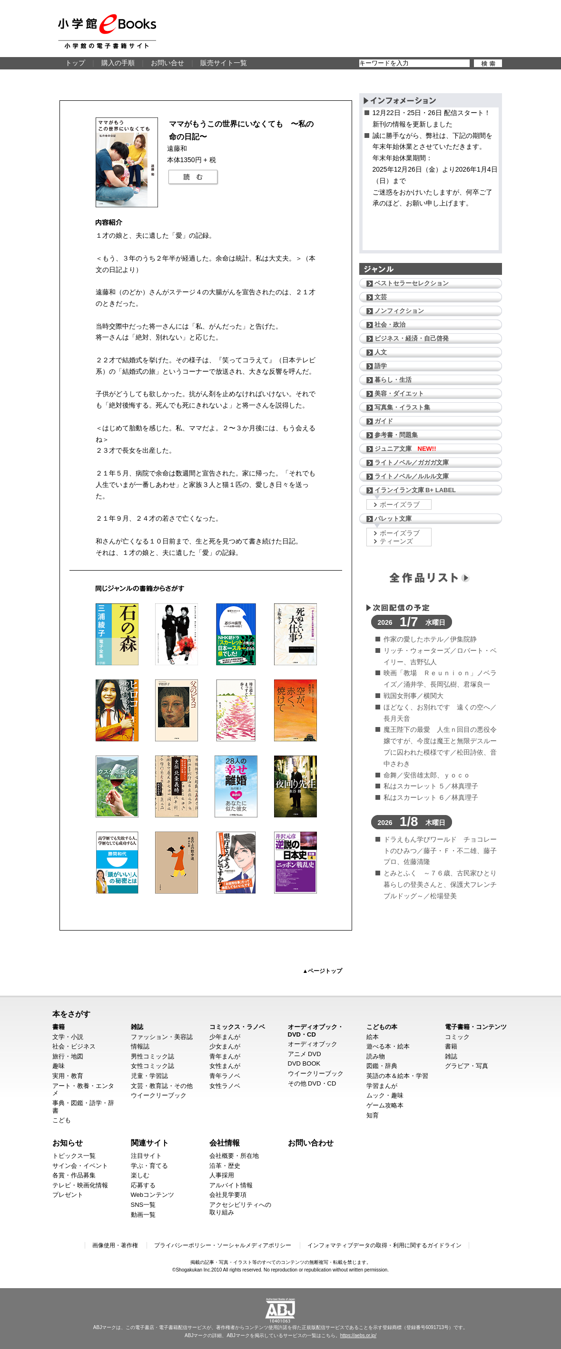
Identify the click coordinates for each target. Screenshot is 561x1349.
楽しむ (140, 1175)
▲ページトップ (323, 971)
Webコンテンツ (153, 1194)
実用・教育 (67, 1075)
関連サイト (150, 1142)
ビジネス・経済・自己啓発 (411, 338)
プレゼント (67, 1194)
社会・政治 (389, 324)
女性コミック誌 (152, 1065)
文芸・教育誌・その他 (162, 1085)
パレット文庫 (393, 518)
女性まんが (224, 1065)
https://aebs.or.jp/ (358, 1335)
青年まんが (224, 1056)
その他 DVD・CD (312, 1083)
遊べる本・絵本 (388, 1046)
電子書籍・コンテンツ (476, 1026)
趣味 (58, 1065)
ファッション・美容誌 (162, 1036)
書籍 (58, 1026)
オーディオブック (312, 1044)
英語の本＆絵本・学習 (397, 1075)
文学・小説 (67, 1036)
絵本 (372, 1036)
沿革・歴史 (224, 1165)
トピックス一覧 (74, 1155)
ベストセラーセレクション (411, 283)
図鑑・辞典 (381, 1065)
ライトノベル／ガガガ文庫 (411, 462)
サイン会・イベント (80, 1165)
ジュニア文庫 (405, 448)
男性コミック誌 (152, 1056)
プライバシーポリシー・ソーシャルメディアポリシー (222, 1245)
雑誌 (137, 1026)
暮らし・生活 (393, 379)
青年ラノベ (224, 1075)
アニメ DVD (304, 1054)
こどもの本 (381, 1026)
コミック (457, 1036)
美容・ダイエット (399, 393)
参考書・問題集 (396, 434)
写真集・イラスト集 (402, 407)
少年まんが (224, 1036)
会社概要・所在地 (234, 1155)
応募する (143, 1185)
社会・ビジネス (74, 1046)
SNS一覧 (143, 1204)
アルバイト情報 (231, 1185)
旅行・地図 (67, 1056)
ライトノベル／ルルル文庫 (411, 476)
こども (61, 1120)
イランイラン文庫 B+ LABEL (415, 490)
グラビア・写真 (466, 1065)
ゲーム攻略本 (385, 1105)
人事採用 (221, 1175)
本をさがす (71, 1013)
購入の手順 (118, 63)
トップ (75, 63)
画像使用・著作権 (115, 1245)
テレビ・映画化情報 (80, 1185)
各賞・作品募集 (74, 1175)
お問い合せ (167, 63)
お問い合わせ (311, 1142)
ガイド (383, 421)
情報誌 (140, 1046)
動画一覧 (143, 1214)
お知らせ (67, 1142)
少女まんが (224, 1046)
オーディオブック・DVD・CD (316, 1030)
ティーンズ (396, 541)
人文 (380, 352)
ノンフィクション (399, 310)
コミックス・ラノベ (237, 1026)
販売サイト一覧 (223, 63)
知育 (372, 1115)
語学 (380, 365)
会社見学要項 (227, 1194)
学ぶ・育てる (149, 1165)
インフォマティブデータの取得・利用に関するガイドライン (384, 1245)
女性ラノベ (224, 1085)
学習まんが (381, 1085)
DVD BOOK (304, 1063)
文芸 (380, 297)
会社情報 (224, 1142)
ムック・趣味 (385, 1095)
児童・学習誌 (149, 1075)
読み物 (375, 1056)
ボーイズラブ (400, 504)
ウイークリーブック (159, 1095)
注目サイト (146, 1155)
